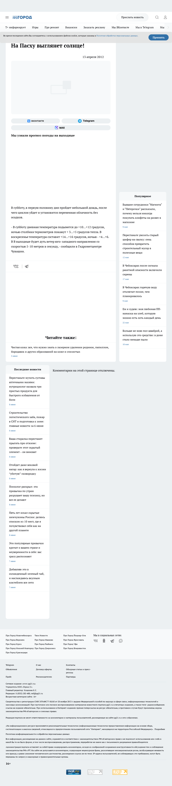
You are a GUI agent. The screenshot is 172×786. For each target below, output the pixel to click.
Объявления (11, 669)
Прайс (9, 676)
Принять (159, 37)
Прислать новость (132, 17)
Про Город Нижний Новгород (20, 648)
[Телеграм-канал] (86, 121)
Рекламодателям (44, 676)
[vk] (16, 266)
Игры (35, 27)
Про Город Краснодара (16, 652)
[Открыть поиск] (157, 17)
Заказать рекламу (94, 27)
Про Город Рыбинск (44, 644)
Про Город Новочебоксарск (19, 635)
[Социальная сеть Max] (61, 127)
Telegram (10, 665)
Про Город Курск (14, 644)
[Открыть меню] (7, 17)
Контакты (70, 665)
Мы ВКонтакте (120, 27)
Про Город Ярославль (73, 640)
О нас (38, 665)
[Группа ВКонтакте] (35, 121)
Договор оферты (44, 669)
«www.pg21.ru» (29, 683)
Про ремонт (52, 27)
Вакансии (71, 27)
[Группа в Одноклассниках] (104, 640)
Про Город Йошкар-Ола (74, 635)
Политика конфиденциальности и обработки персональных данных (38, 734)
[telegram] (27, 266)
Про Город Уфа (70, 644)
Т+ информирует (15, 27)
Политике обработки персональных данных (117, 35)
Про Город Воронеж (15, 640)
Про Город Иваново (44, 640)
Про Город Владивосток (74, 648)
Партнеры (71, 676)
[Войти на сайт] (165, 17)
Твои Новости (41, 635)
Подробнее (160, 729)
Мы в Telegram (145, 27)
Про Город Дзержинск (45, 648)
